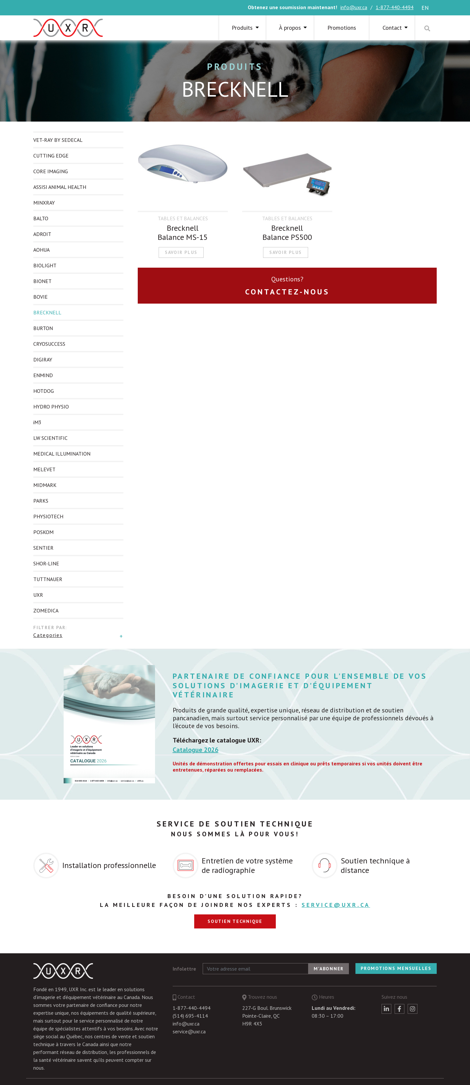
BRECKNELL (47, 312)
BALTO (40, 218)
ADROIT (42, 234)
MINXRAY (44, 202)
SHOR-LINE (46, 563)
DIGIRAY (42, 359)
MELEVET (44, 469)
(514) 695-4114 (190, 1015)
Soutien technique (235, 921)
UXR (38, 595)
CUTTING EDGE (51, 155)
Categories (48, 635)
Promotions (341, 27)
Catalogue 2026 (195, 749)
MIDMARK (44, 485)
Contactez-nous (287, 292)
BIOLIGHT (44, 265)
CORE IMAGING (50, 171)
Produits (242, 27)
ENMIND (43, 375)
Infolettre (184, 968)
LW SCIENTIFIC (50, 438)
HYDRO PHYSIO (51, 406)
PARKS (40, 500)
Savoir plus (181, 252)
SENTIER (43, 547)
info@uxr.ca (353, 7)
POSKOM (43, 532)
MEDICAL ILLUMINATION (61, 453)
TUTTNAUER (47, 579)
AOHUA (41, 249)
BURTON (43, 328)
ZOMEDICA (45, 610)
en (425, 7)
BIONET (42, 281)
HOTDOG (43, 391)
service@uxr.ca (336, 905)
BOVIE (40, 296)
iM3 (37, 422)
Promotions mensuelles (396, 968)
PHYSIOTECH (48, 516)
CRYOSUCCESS (49, 344)
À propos (290, 27)
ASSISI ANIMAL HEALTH (59, 187)
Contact (392, 27)
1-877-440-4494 (395, 7)
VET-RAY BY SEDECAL (58, 140)
